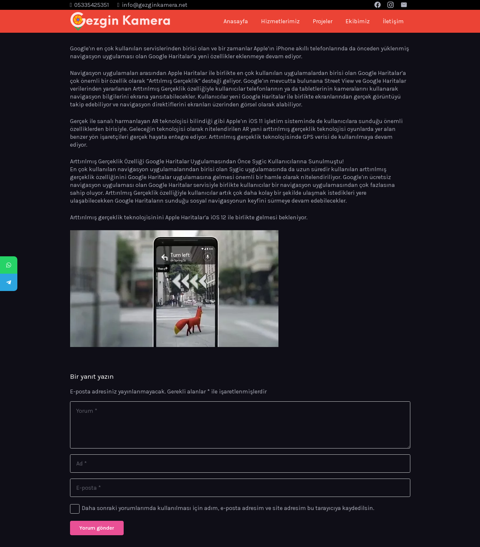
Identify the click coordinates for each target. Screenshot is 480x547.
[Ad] (240, 463)
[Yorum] (240, 424)
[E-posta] (240, 488)
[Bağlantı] (120, 21)
